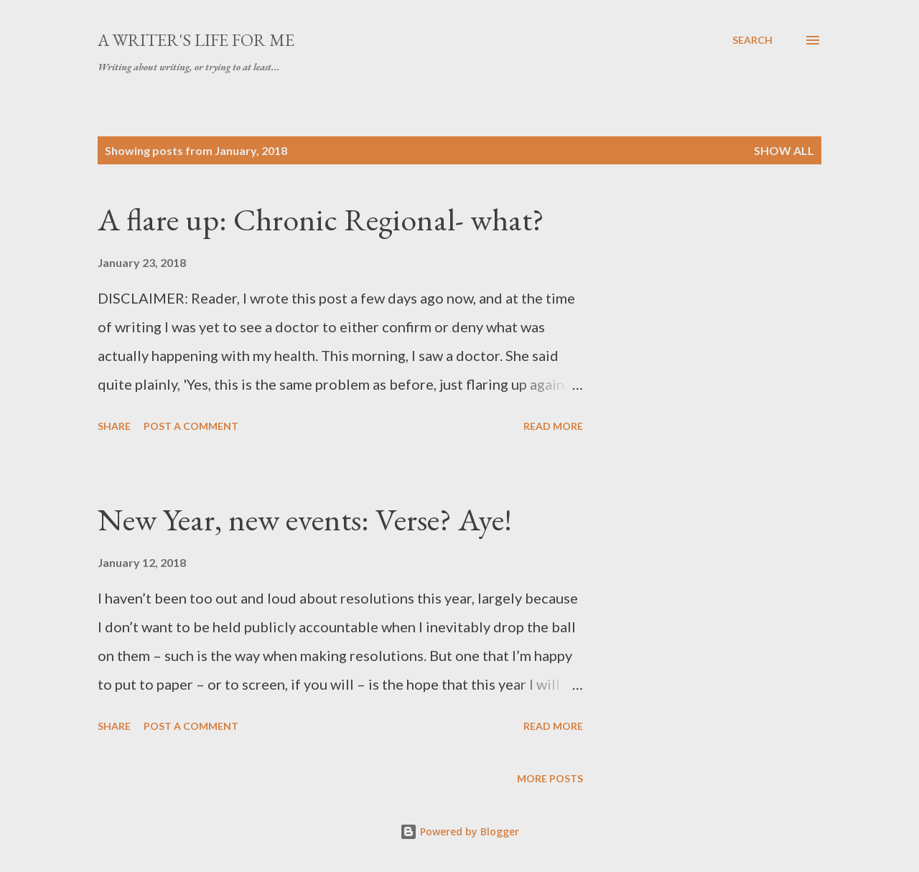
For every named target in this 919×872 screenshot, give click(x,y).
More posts (550, 778)
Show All (784, 150)
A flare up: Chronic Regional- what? (321, 219)
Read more (553, 426)
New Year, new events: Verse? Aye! (305, 519)
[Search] (752, 40)
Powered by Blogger (459, 831)
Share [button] (114, 426)
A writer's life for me (196, 40)
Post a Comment (191, 426)
